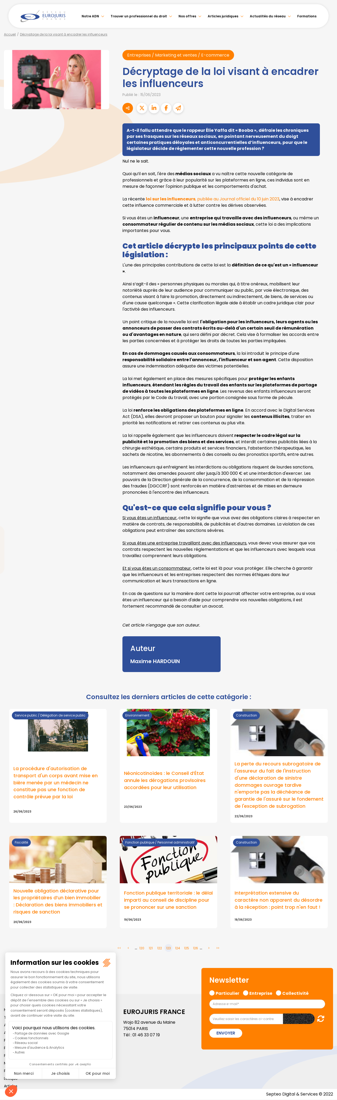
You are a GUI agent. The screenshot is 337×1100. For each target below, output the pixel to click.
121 (151, 948)
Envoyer (225, 1034)
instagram (326, 560)
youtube (326, 550)
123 (168, 948)
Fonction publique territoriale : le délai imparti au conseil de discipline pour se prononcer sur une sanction (168, 900)
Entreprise (260, 993)
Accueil (10, 34)
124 (177, 948)
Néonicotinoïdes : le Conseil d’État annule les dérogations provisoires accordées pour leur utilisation (165, 780)
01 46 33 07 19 (146, 1035)
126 (195, 948)
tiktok (326, 581)
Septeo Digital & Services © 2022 (299, 1095)
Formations (306, 16)
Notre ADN (90, 16)
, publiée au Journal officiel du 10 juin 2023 (212, 199)
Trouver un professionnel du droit (139, 16)
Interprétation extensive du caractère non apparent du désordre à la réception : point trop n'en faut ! (279, 900)
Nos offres (187, 16)
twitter (326, 529)
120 (141, 948)
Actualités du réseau (268, 16)
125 (186, 948)
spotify (326, 571)
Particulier (227, 993)
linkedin (326, 539)
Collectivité (295, 993)
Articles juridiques (223, 16)
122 (159, 948)
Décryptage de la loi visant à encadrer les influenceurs (63, 34)
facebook (326, 518)
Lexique (11, 1079)
